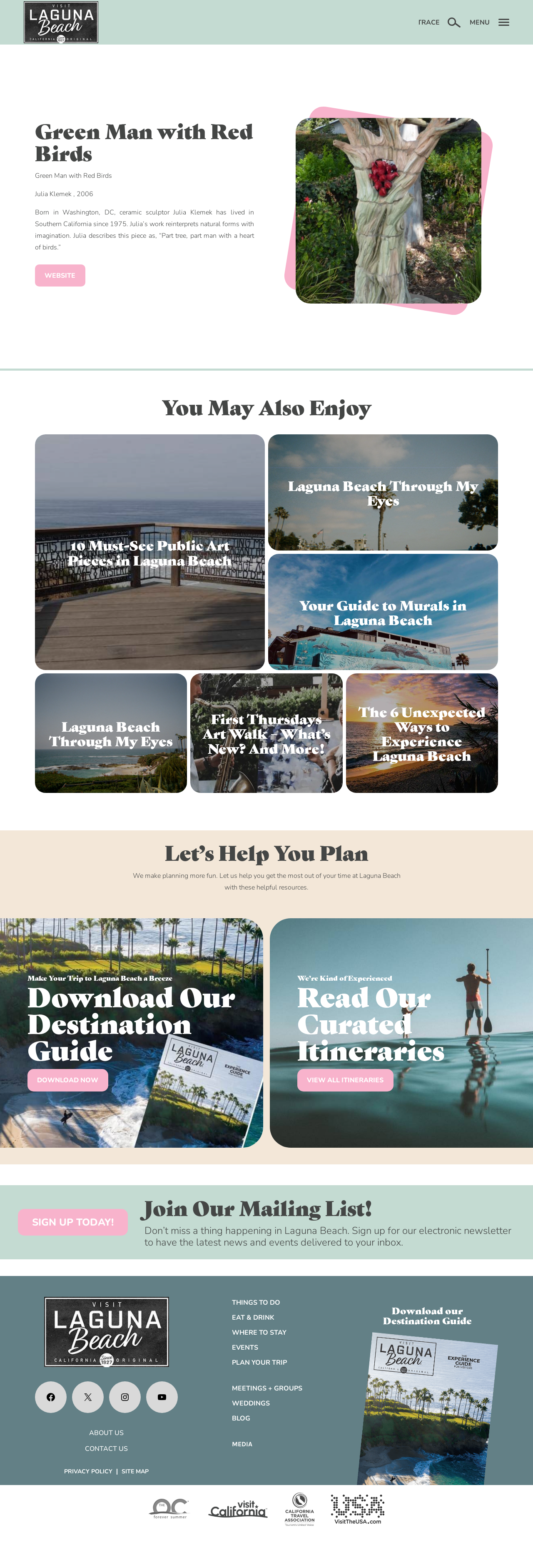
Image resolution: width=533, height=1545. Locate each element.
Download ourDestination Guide (427, 1315)
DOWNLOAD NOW (67, 1080)
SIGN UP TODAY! (73, 1222)
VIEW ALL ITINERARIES (345, 1080)
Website (60, 275)
